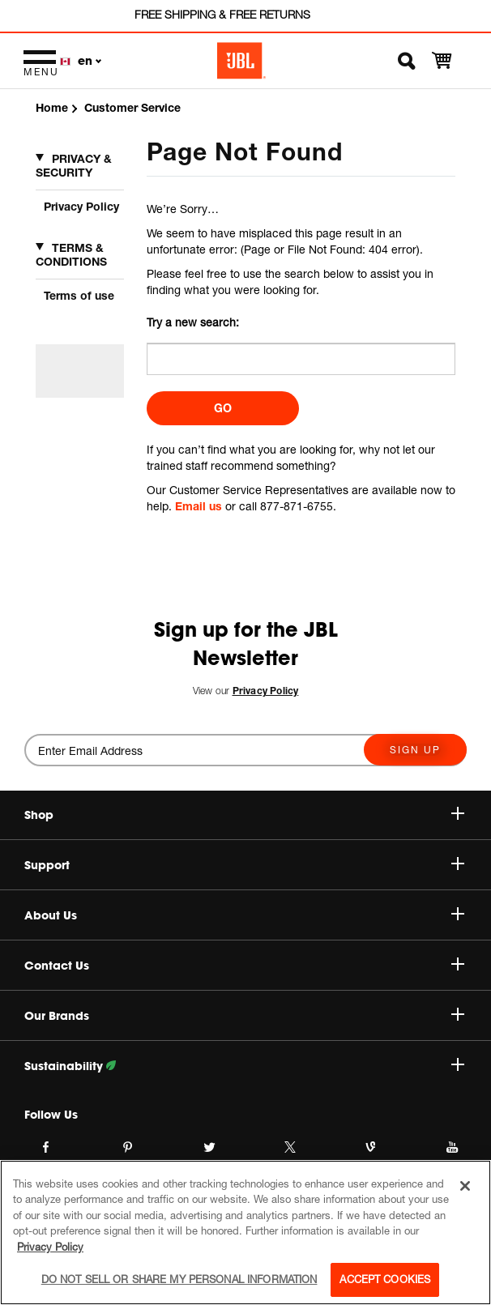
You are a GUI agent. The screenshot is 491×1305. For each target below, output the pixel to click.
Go (223, 408)
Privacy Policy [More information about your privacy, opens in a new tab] (50, 1246)
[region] (245, 1232)
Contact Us (244, 965)
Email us (198, 506)
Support (244, 865)
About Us (244, 915)
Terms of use (79, 295)
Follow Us (51, 1115)
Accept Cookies (384, 1279)
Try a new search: (193, 322)
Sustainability (244, 1066)
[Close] (465, 1186)
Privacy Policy (81, 206)
